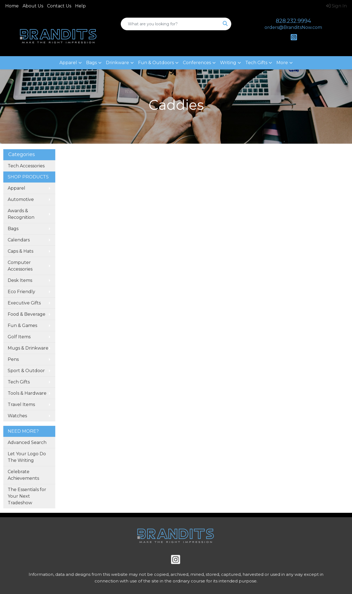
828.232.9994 (293, 21)
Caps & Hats (20, 251)
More (282, 62)
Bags (91, 62)
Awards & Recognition (21, 214)
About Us (33, 6)
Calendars (19, 239)
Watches (17, 415)
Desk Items (20, 280)
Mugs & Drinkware (28, 348)
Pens (13, 359)
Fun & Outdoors (156, 62)
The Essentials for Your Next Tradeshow (27, 496)
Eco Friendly (21, 291)
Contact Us (59, 6)
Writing (228, 62)
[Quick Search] (170, 24)
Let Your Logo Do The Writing (27, 457)
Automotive (21, 199)
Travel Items (21, 404)
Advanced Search (27, 442)
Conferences (197, 62)
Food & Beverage (26, 314)
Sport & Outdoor (26, 370)
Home (12, 6)
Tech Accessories (26, 165)
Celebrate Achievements (23, 475)
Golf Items (19, 336)
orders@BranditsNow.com (293, 27)
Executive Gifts (24, 303)
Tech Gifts (256, 62)
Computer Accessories (20, 266)
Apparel (68, 62)
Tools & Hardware (27, 393)
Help (80, 6)
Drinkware (117, 62)
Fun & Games (22, 325)
